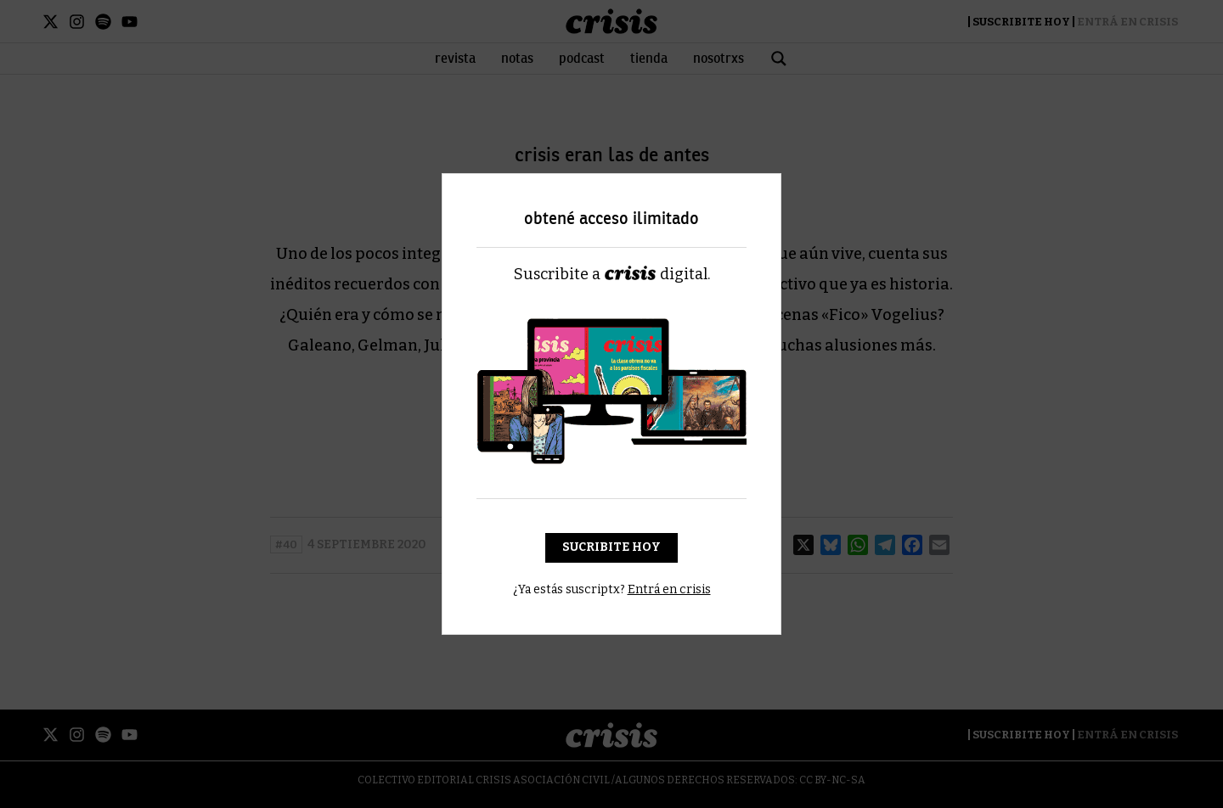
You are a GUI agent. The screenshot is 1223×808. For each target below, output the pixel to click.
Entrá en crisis (669, 589)
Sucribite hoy (611, 547)
